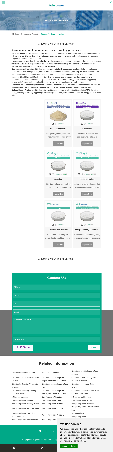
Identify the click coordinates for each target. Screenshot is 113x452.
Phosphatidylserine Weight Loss (53, 415)
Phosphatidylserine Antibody (52, 404)
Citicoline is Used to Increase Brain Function (25, 379)
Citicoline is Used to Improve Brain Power (54, 385)
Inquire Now (58, 144)
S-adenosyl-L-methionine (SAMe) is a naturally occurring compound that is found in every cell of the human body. (87, 237)
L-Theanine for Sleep (20, 397)
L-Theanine (87, 129)
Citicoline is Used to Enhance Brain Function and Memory (85, 392)
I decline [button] (73, 446)
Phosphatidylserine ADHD (81, 400)
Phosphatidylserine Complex (52, 408)
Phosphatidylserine (58, 129)
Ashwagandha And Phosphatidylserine (78, 415)
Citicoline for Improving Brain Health (82, 385)
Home (16, 34)
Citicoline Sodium (87, 179)
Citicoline (58, 179)
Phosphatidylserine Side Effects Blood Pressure (24, 415)
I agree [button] (64, 446)
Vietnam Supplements (50, 373)
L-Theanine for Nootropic (81, 397)
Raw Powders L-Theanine (51, 397)
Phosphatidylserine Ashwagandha (25, 420)
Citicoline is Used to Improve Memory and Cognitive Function (53, 392)
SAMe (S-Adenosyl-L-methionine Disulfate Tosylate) (87, 230)
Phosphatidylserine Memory (22, 400)
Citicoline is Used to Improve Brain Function (84, 372)
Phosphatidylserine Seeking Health (25, 404)
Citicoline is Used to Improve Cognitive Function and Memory (53, 379)
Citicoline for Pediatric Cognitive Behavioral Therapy (83, 379)
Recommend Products (30, 34)
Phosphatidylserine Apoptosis (82, 404)
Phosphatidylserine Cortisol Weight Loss (85, 408)
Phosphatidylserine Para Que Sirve (25, 408)
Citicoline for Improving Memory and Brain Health (24, 392)
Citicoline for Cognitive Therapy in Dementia (25, 385)
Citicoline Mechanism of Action (52, 34)
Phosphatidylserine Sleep (51, 400)
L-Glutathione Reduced (58, 230)
